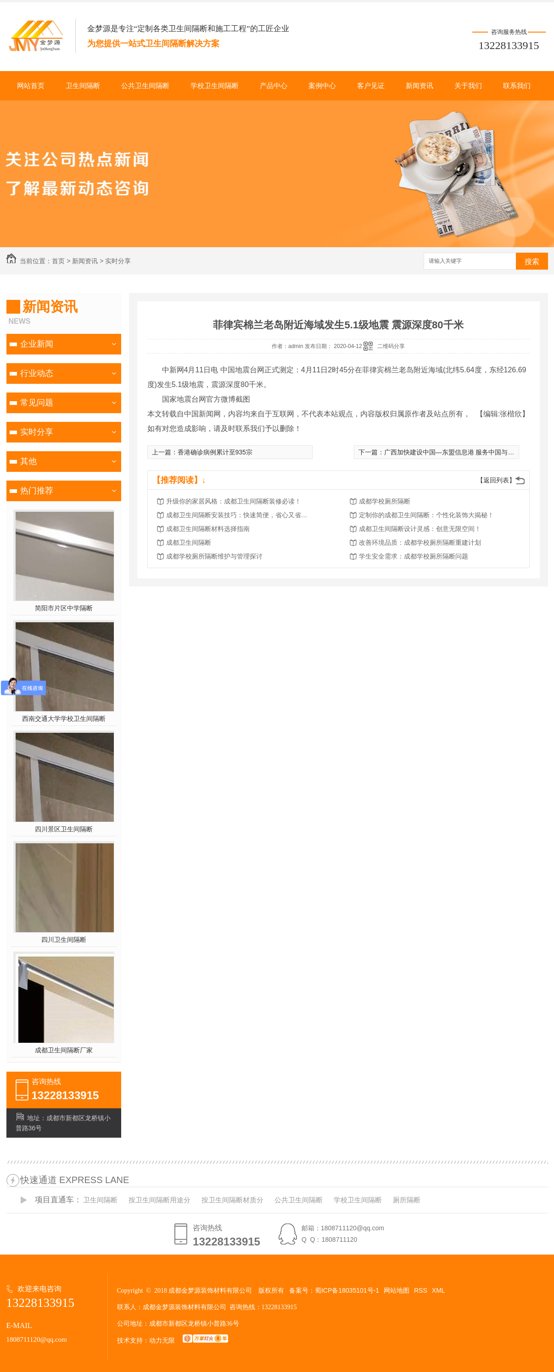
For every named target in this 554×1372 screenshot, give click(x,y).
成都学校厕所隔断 (384, 501)
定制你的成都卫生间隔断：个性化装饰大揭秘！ (426, 515)
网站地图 (396, 1290)
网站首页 (31, 85)
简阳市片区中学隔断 (64, 608)
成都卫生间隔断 (188, 542)
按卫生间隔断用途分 (159, 1200)
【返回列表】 (496, 480)
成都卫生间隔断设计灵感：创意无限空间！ (420, 528)
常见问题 (36, 402)
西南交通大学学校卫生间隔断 (64, 718)
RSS (420, 1290)
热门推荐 (36, 490)
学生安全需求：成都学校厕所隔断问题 (413, 556)
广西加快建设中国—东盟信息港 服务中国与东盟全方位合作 (468, 452)
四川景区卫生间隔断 (64, 829)
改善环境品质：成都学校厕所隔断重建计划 (420, 542)
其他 (28, 461)
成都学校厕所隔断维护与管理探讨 (214, 556)
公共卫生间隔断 (145, 85)
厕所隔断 (406, 1200)
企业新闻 (36, 344)
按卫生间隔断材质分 (232, 1200)
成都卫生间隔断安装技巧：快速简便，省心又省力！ (239, 515)
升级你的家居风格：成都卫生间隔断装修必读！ (233, 501)
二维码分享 (391, 346)
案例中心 (322, 85)
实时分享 (118, 261)
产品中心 (273, 85)
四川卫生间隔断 (63, 939)
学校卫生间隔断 (214, 85)
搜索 (532, 262)
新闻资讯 (419, 85)
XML (438, 1290)
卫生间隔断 (83, 85)
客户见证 (371, 85)
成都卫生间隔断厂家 (64, 1050)
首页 (58, 261)
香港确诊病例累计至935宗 (215, 452)
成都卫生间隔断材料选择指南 (208, 528)
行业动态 (36, 373)
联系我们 (517, 85)
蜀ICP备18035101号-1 (347, 1290)
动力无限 (162, 1340)
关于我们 (468, 85)
